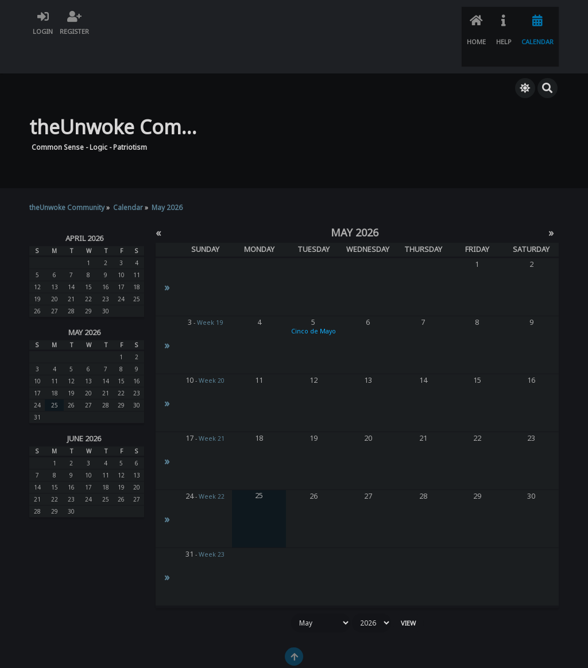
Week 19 (210, 292)
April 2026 (84, 207)
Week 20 (212, 349)
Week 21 (212, 407)
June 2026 (84, 407)
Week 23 (212, 523)
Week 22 (212, 465)
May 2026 (84, 301)
